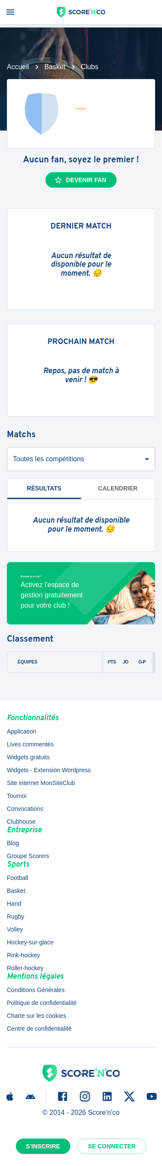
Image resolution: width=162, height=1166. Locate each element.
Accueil (18, 66)
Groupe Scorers (28, 855)
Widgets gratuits (28, 757)
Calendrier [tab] (118, 488)
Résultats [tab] (44, 488)
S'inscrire (43, 1146)
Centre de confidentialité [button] (39, 1028)
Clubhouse (21, 821)
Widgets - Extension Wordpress (49, 770)
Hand (14, 903)
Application (21, 731)
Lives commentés (30, 744)
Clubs (90, 66)
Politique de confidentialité (42, 1002)
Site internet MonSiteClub (41, 782)
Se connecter (111, 1146)
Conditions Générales (36, 989)
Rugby (15, 916)
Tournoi (17, 795)
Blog (13, 843)
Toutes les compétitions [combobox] (48, 459)
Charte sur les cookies (36, 1015)
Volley (15, 929)
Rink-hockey (23, 955)
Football (17, 877)
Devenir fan (80, 180)
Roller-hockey (25, 968)
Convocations (25, 808)
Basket (55, 66)
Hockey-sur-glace (30, 942)
